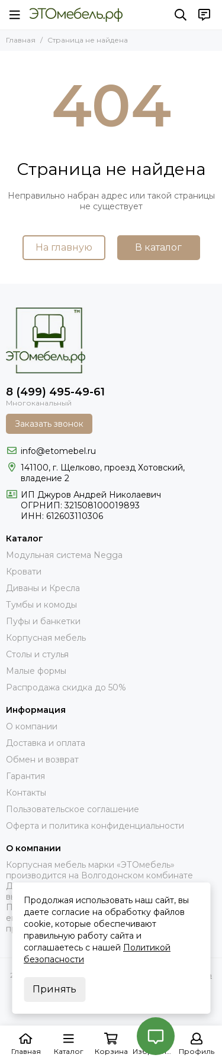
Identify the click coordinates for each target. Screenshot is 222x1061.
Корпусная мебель (46, 637)
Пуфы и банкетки (43, 621)
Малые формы (36, 671)
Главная (21, 39)
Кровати (23, 571)
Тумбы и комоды (41, 604)
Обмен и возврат (42, 759)
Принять (54, 989)
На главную (64, 247)
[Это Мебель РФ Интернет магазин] (76, 15)
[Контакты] (204, 15)
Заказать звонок (49, 423)
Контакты (26, 792)
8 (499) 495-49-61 (55, 391)
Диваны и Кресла (43, 588)
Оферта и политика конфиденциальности (95, 825)
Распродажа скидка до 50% (66, 687)
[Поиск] (180, 15)
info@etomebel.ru (58, 451)
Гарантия (25, 776)
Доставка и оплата (45, 743)
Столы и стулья (37, 654)
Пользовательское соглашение (72, 809)
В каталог (158, 247)
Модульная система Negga (64, 555)
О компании (31, 726)
